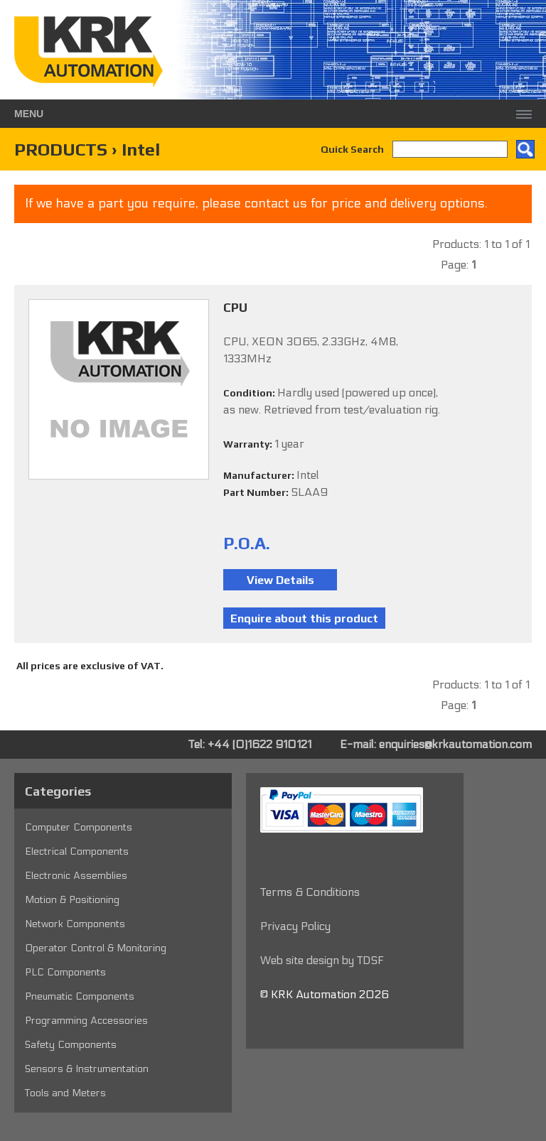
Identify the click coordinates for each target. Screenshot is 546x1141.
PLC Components (65, 972)
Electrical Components (77, 851)
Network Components (75, 924)
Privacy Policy (295, 926)
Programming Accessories (86, 1021)
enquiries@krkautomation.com (455, 744)
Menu (28, 113)
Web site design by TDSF (322, 960)
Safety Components (71, 1045)
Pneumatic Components (79, 996)
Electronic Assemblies (76, 876)
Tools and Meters (65, 1093)
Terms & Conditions (310, 892)
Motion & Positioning (72, 900)
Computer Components (78, 827)
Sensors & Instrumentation (87, 1069)
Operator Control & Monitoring (95, 948)
